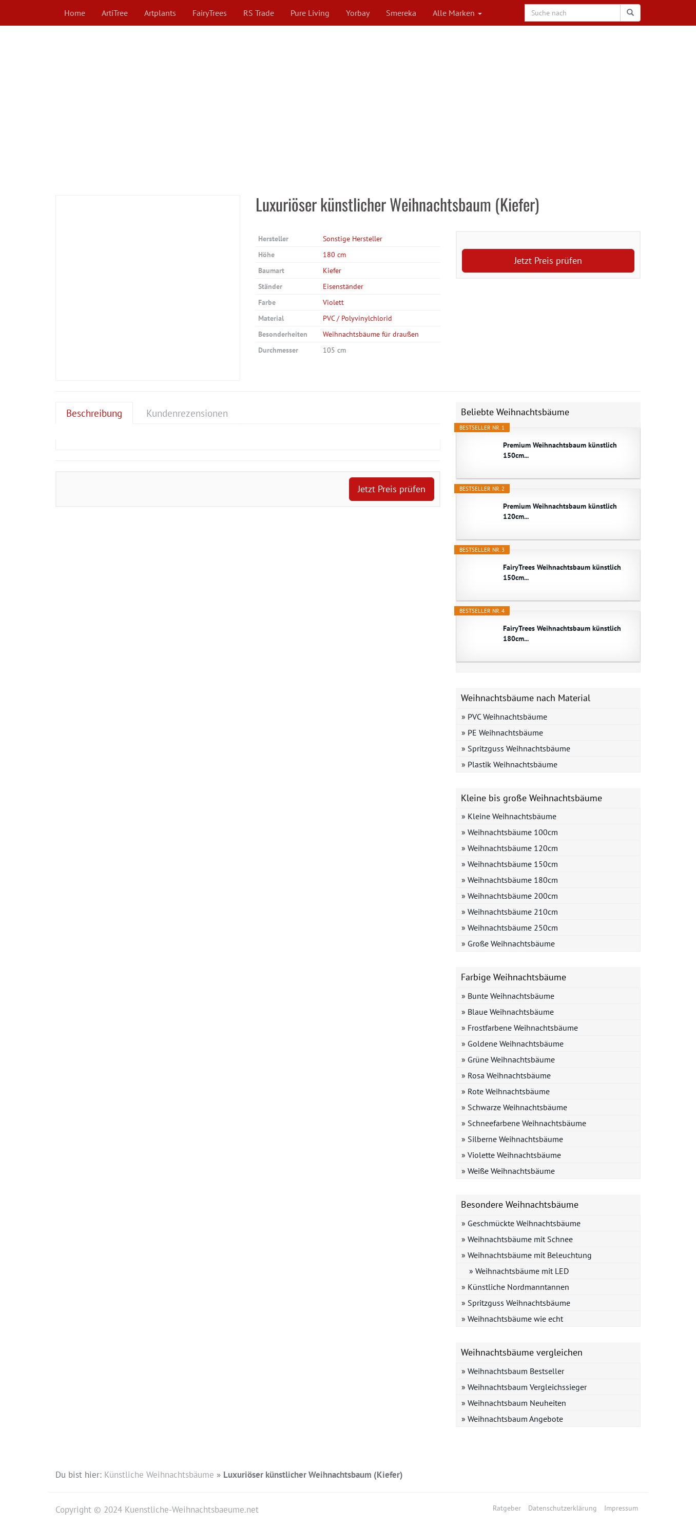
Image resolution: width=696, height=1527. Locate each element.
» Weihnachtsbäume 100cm (509, 832)
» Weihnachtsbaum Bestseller (512, 1371)
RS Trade (258, 13)
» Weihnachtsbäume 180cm (509, 880)
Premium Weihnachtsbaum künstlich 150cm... (560, 450)
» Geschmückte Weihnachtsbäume (521, 1223)
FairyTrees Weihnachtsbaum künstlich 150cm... (562, 572)
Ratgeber (507, 1508)
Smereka (401, 13)
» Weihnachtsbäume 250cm (509, 927)
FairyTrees (209, 13)
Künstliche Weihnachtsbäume (159, 1474)
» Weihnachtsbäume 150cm (509, 864)
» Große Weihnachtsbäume (508, 943)
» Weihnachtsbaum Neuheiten (513, 1403)
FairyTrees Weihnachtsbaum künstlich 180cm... (562, 633)
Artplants (160, 13)
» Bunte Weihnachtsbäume (507, 996)
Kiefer (332, 270)
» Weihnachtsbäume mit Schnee (517, 1239)
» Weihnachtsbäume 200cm (509, 896)
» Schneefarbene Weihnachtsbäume (523, 1123)
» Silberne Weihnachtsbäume (512, 1139)
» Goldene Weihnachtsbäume (512, 1043)
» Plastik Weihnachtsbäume (509, 764)
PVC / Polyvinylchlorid (357, 318)
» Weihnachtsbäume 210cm (509, 911)
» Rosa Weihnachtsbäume (506, 1075)
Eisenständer (343, 286)
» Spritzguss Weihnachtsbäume (515, 748)
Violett (333, 302)
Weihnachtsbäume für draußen (371, 334)
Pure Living (310, 13)
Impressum (621, 1508)
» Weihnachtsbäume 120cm (509, 848)
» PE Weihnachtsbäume (502, 732)
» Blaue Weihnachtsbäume (507, 1012)
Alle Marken (457, 13)
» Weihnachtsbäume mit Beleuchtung (526, 1255)
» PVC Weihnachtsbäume (504, 716)
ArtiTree (115, 13)
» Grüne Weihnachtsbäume (508, 1059)
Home (74, 13)
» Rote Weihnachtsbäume (505, 1091)
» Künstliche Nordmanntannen (515, 1287)
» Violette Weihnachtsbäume (511, 1155)
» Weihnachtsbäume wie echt (512, 1318)
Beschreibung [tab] (94, 413)
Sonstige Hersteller (352, 238)
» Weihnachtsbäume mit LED (519, 1271)
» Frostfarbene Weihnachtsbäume (519, 1027)
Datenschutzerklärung (562, 1508)
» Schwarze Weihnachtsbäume (514, 1107)
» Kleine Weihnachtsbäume (508, 816)
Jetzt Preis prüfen (548, 260)
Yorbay (358, 13)
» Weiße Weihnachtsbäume (508, 1171)
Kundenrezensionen (187, 413)
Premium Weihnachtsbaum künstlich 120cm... (560, 511)
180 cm (334, 254)
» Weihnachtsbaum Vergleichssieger (524, 1387)
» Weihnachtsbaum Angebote (512, 1419)
